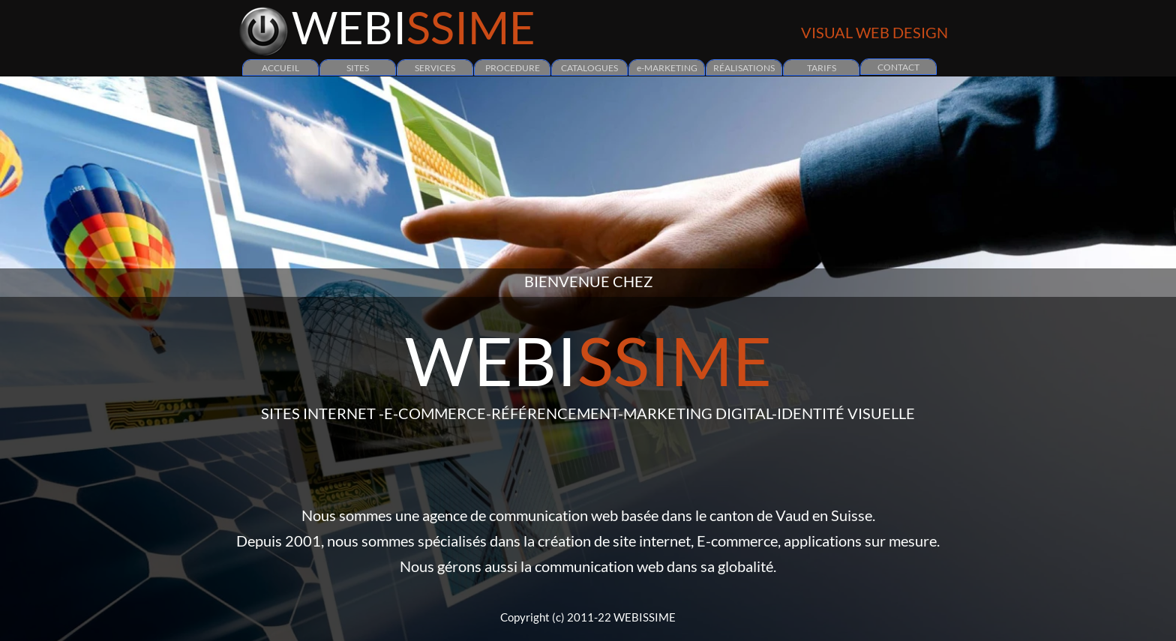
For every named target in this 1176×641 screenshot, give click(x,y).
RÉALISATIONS (744, 67)
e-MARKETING (667, 67)
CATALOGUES (589, 67)
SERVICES (435, 67)
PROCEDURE (512, 67)
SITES (357, 67)
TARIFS (821, 67)
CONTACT (899, 67)
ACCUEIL (280, 67)
